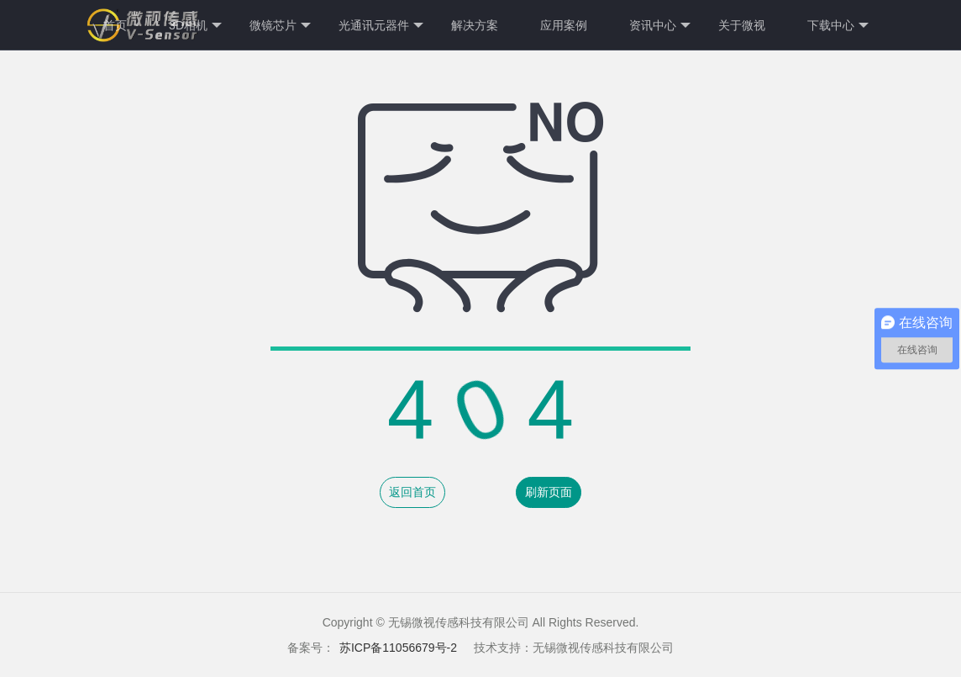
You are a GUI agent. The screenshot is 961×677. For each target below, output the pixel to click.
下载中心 (838, 26)
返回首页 (412, 492)
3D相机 (195, 26)
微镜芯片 (280, 26)
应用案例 (563, 25)
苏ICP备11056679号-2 (398, 647)
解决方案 (474, 25)
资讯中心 (660, 26)
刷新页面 (548, 492)
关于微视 (741, 25)
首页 (115, 25)
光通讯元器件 (381, 26)
